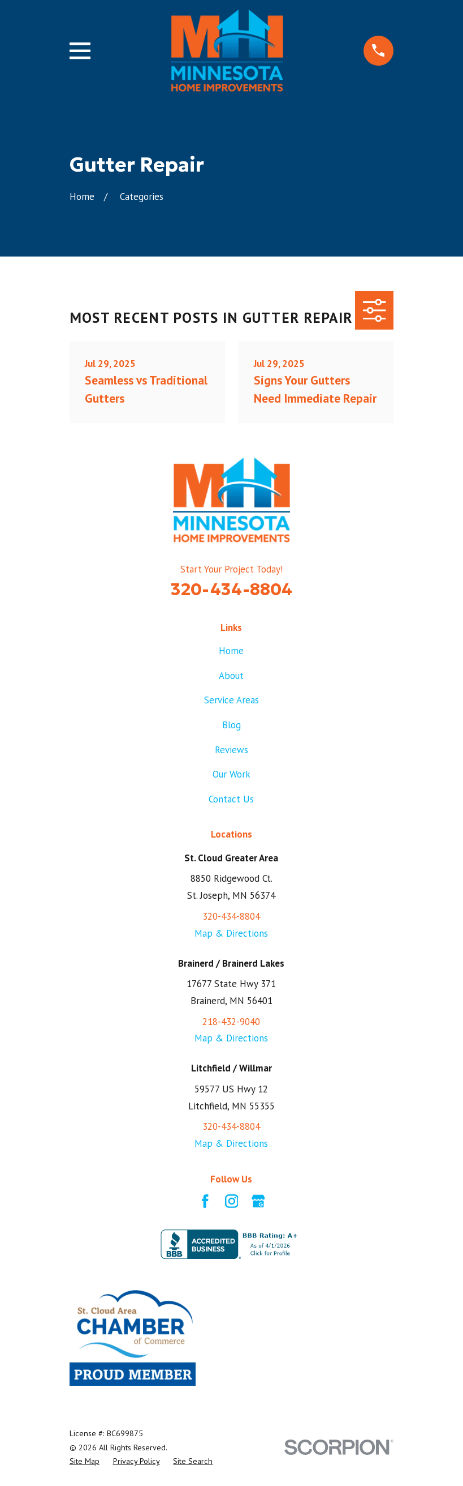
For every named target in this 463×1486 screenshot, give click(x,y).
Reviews (231, 750)
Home (231, 650)
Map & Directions (231, 933)
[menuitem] (84, 1461)
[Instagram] (232, 1201)
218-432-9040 (231, 1021)
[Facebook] (205, 1201)
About (231, 675)
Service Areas (231, 700)
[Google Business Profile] (258, 1201)
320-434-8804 (231, 589)
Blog (231, 725)
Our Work (231, 774)
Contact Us (231, 799)
